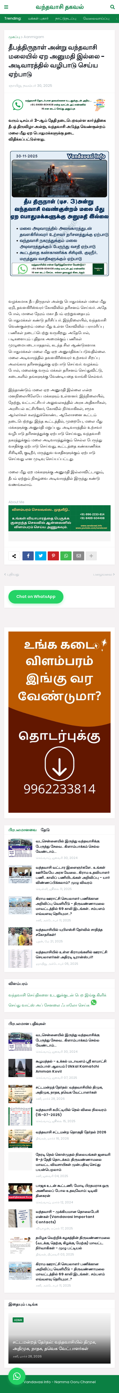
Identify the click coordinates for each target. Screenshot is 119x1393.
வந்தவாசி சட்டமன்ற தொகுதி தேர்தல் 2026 (71, 1132)
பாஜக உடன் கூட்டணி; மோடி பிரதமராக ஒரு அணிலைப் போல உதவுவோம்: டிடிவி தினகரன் (72, 1190)
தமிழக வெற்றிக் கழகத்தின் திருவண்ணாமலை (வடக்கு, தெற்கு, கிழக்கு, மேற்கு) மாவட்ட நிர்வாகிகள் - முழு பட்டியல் (73, 1242)
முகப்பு (14, 36)
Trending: (12, 18)
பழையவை (102, 574)
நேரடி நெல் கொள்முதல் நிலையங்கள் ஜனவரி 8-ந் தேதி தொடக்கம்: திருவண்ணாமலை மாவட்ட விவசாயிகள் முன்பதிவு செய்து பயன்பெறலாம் (73, 1162)
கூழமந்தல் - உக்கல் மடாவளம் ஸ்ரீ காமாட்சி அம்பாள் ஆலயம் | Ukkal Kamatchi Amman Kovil (71, 1066)
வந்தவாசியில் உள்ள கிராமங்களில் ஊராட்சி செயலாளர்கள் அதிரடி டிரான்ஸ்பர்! (71, 955)
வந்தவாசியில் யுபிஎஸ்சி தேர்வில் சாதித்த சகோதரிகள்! (69, 932)
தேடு (45, 830)
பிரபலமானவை (22, 830)
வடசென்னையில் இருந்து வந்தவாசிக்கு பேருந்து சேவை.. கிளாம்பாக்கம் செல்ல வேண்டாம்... (67, 846)
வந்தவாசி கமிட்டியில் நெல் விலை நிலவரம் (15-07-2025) (71, 1112)
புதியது (13, 574)
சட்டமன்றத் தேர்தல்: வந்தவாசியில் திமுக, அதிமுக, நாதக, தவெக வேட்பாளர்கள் (69, 1090)
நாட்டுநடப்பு (65, 18)
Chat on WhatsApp (36, 596)
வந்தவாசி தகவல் (60, 7)
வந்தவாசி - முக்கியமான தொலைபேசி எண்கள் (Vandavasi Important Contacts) (67, 1216)
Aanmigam (34, 36)
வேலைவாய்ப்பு (96, 18)
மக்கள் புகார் (38, 18)
